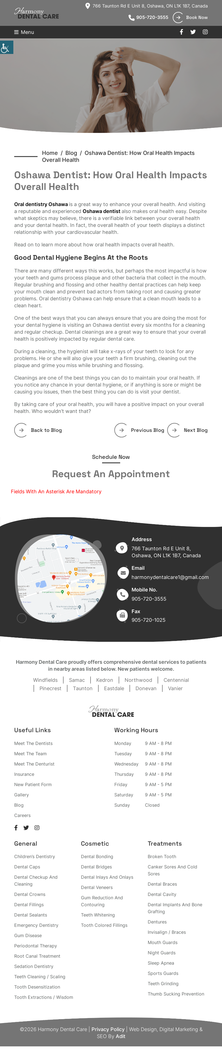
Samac (77, 680)
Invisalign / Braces (167, 932)
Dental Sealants (30, 915)
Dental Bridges (96, 867)
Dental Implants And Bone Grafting (175, 908)
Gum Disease (28, 935)
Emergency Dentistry (36, 925)
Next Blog (190, 430)
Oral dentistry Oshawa (41, 204)
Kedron (104, 680)
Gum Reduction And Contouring (102, 901)
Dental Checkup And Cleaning (36, 880)
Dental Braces (162, 884)
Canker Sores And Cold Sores (172, 870)
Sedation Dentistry (33, 966)
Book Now (192, 17)
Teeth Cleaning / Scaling (39, 976)
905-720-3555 (148, 17)
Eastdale (114, 688)
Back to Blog (40, 430)
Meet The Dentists (33, 743)
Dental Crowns (29, 894)
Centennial (176, 680)
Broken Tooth (162, 856)
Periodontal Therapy (35, 945)
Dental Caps (27, 867)
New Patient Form (33, 784)
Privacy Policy (108, 1029)
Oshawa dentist (101, 211)
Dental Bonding (97, 856)
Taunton (83, 688)
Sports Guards (163, 973)
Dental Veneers (97, 887)
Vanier (175, 688)
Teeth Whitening (98, 915)
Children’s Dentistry (34, 856)
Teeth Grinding (163, 983)
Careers (22, 815)
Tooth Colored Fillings (104, 925)
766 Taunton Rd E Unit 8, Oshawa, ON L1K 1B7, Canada (146, 6)
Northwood (138, 680)
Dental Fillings (29, 904)
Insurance (24, 774)
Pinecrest (50, 688)
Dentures (157, 922)
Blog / (75, 153)
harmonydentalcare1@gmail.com (170, 577)
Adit (120, 1036)
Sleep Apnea (161, 963)
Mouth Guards (162, 942)
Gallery (21, 795)
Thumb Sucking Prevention (176, 994)
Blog (19, 805)
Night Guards (162, 952)
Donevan (146, 688)
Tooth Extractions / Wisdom (43, 997)
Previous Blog (141, 430)
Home (50, 153)
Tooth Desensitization (37, 987)
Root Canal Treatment (37, 956)
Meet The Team (30, 753)
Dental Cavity (162, 894)
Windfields (45, 680)
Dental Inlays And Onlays (107, 877)
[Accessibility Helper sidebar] (6, 47)
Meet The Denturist (34, 764)
